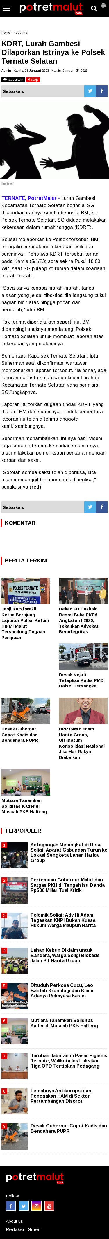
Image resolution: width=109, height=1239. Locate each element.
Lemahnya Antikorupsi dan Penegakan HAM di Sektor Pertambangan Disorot (61, 1096)
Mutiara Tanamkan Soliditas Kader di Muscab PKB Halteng (24, 806)
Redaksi (15, 1229)
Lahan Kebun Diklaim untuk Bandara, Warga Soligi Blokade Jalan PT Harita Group (65, 955)
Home (5, 32)
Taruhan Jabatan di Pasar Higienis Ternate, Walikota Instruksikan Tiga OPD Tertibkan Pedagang (69, 1061)
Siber (34, 1229)
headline (20, 32)
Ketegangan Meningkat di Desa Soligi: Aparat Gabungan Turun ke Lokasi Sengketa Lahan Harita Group (69, 852)
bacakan (13, 79)
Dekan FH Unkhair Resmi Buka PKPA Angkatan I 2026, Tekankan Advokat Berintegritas (79, 620)
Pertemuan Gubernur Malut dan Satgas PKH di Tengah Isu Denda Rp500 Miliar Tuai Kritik (68, 885)
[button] (103, 3)
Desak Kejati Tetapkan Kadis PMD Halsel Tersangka (81, 680)
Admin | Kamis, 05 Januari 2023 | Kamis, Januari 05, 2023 (44, 70)
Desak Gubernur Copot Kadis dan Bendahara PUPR (19, 734)
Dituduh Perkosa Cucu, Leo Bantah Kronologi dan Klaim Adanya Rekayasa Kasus (62, 990)
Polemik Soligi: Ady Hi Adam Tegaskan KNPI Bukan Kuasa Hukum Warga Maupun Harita (63, 920)
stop (33, 79)
